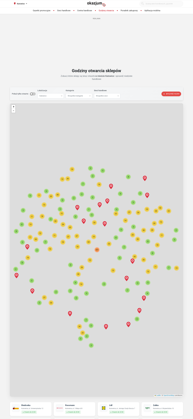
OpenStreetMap (169, 395)
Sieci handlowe (100, 90)
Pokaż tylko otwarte (20, 94)
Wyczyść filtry (171, 94)
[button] (90, 260)
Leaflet (158, 395)
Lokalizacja (42, 90)
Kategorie (70, 90)
